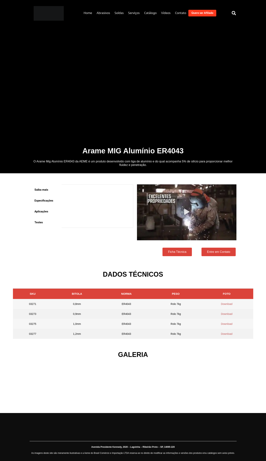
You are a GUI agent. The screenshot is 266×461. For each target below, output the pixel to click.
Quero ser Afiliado (202, 13)
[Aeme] (49, 13)
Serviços (134, 13)
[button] (234, 13)
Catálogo (150, 13)
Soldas (119, 13)
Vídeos (165, 13)
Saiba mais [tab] (41, 189)
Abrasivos (103, 13)
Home (88, 13)
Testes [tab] (39, 222)
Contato (180, 13)
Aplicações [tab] (41, 211)
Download (226, 303)
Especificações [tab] (44, 200)
